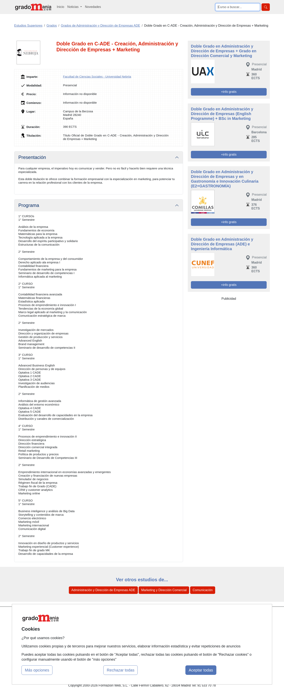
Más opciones (37, 670)
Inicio (60, 6)
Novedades (93, 6)
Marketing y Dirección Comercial (164, 590)
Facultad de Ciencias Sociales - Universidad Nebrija (97, 76)
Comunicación (203, 590)
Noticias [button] (73, 6)
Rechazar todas (120, 670)
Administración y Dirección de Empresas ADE (103, 590)
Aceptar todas (201, 670)
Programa (28, 205)
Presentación (32, 157)
